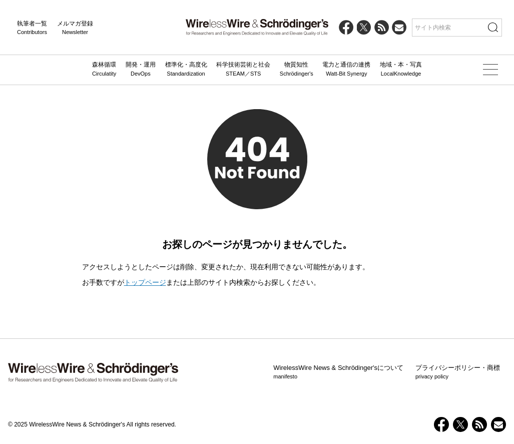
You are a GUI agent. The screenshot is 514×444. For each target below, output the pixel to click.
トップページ (145, 282)
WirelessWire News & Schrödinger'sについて (338, 372)
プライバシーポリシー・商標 (457, 372)
